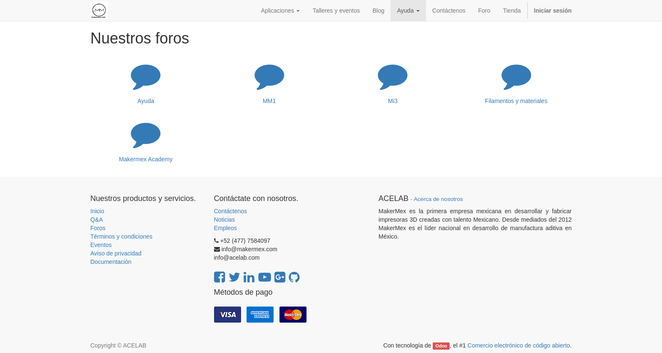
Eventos (101, 245)
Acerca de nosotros (438, 199)
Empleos (225, 228)
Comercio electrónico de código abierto (518, 345)
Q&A (96, 219)
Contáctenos (230, 211)
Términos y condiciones (121, 236)
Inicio (97, 211)
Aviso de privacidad (115, 253)
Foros (98, 228)
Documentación (110, 261)
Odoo (441, 345)
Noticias (224, 219)
